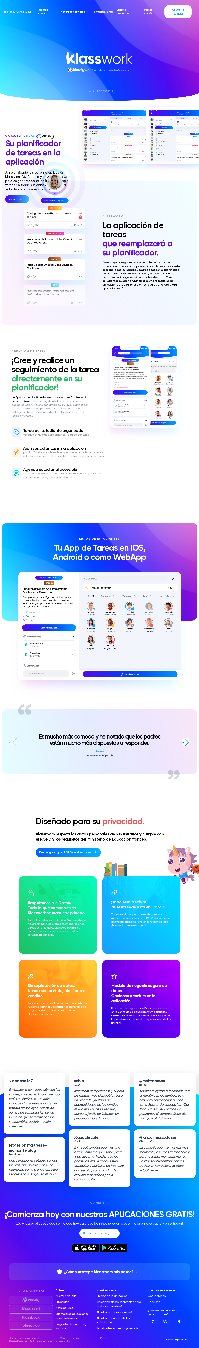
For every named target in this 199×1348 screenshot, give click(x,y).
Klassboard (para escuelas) (114, 1312)
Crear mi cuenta (178, 11)
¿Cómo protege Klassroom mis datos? (98, 1271)
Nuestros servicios (74, 11)
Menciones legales (70, 1338)
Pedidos (104, 1338)
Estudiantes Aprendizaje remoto (118, 1328)
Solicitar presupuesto (124, 11)
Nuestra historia (42, 11)
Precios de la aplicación (112, 1296)
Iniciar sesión (148, 11)
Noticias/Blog (103, 11)
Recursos (154, 1302)
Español (181, 1339)
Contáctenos (157, 1296)
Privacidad (62, 1302)
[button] (185, 742)
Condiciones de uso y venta (25, 1338)
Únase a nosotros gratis (99, 1233)
